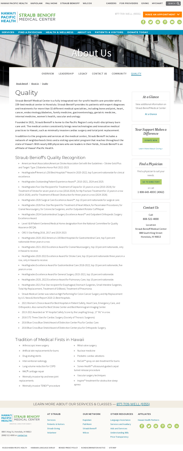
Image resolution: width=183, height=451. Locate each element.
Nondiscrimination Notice (93, 448)
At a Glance (151, 114)
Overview (48, 73)
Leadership (66, 73)
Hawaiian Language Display (43, 448)
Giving (145, 3)
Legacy (82, 73)
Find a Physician (30, 32)
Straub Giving (53, 428)
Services (8, 32)
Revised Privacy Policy (68, 448)
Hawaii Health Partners (148, 420)
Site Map (112, 448)
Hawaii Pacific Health (14, 3)
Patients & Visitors (109, 32)
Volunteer (51, 432)
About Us (84, 32)
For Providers (129, 3)
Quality (136, 73)
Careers (111, 3)
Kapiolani (36, 3)
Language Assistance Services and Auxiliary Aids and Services (120, 424)
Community (119, 73)
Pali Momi (51, 3)
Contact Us (99, 73)
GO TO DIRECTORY (151, 182)
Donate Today (137, 32)
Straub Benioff (70, 3)
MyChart (157, 3)
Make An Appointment (160, 14)
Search (171, 3)
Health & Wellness (60, 32)
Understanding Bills (119, 432)
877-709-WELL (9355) (133, 404)
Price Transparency (119, 436)
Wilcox (87, 3)
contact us (22, 435)
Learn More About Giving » (151, 148)
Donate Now (151, 140)
